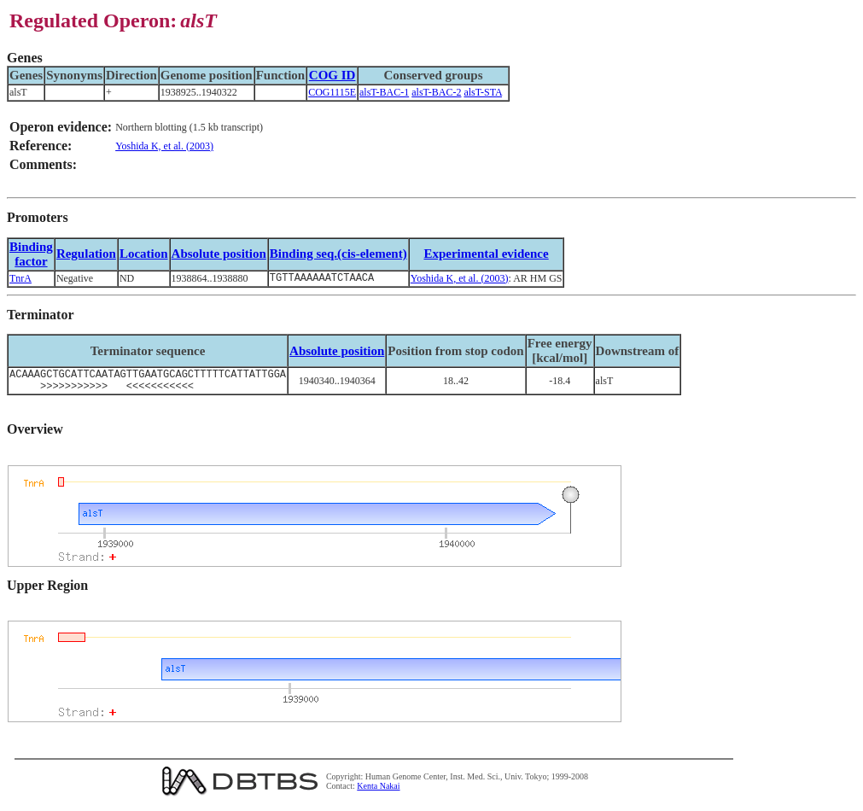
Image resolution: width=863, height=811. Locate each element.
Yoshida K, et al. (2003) (164, 146)
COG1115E (332, 92)
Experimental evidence (485, 253)
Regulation (86, 253)
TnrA (20, 279)
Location (144, 253)
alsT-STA (483, 92)
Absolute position (219, 253)
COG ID (332, 75)
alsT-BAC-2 (436, 92)
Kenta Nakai (378, 792)
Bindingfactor (31, 254)
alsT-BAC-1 (384, 92)
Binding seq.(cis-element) (338, 253)
